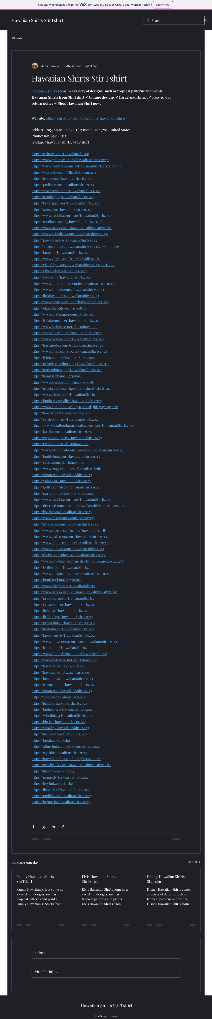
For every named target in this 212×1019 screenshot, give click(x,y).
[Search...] (173, 21)
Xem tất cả (194, 862)
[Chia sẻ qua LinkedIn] (53, 827)
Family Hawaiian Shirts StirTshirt (35, 879)
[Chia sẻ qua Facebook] (33, 827)
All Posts (16, 38)
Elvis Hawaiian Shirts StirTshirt (99, 879)
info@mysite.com (106, 1016)
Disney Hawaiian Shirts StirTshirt (166, 879)
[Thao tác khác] (178, 65)
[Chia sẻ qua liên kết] (63, 827)
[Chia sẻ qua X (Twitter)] (43, 827)
